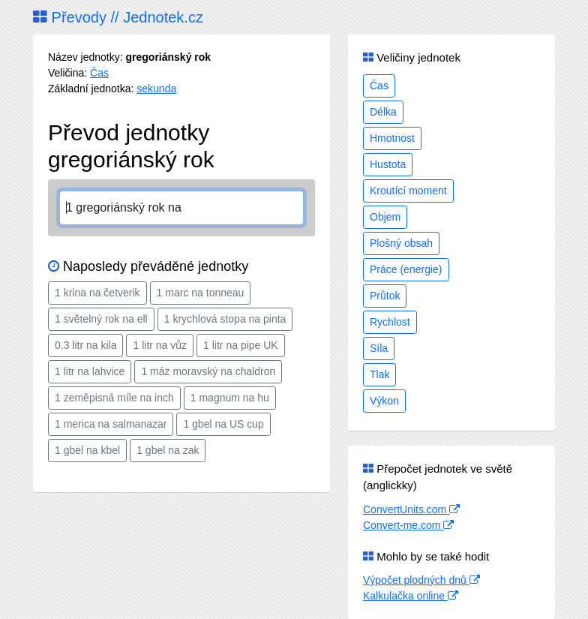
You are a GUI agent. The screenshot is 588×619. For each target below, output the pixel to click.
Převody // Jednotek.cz (118, 17)
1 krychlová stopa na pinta (225, 319)
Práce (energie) (406, 269)
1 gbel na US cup (223, 424)
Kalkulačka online (410, 596)
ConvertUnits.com (411, 509)
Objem (385, 217)
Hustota (388, 164)
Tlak (379, 374)
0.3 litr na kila (85, 345)
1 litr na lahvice (89, 371)
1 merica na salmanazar (110, 424)
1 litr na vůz (160, 345)
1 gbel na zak (167, 450)
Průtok (385, 296)
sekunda (156, 89)
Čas (99, 73)
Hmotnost (392, 138)
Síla (379, 348)
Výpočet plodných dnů (421, 580)
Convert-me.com (408, 525)
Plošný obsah (401, 243)
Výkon (384, 401)
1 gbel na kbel (87, 450)
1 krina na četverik (97, 293)
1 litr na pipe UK (240, 345)
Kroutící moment (408, 191)
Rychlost (390, 322)
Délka (383, 112)
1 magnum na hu (229, 398)
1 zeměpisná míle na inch (114, 398)
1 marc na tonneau (200, 293)
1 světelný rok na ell (101, 319)
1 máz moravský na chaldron (208, 371)
